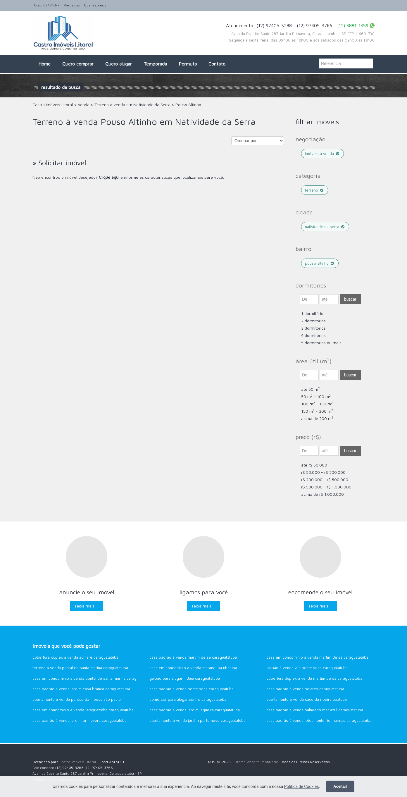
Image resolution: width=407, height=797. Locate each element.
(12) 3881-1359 (352, 25)
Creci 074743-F (47, 5)
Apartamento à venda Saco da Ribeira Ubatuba (306, 699)
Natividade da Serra (325, 226)
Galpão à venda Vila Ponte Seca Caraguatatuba (307, 667)
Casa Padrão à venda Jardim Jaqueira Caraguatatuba (194, 710)
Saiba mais (84, 605)
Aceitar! (340, 786)
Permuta (188, 63)
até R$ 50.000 (314, 464)
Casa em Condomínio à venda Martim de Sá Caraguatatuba (317, 657)
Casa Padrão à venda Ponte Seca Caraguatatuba (191, 688)
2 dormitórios (313, 320)
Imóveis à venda (322, 153)
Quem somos (95, 5)
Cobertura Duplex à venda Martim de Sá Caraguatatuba (314, 678)
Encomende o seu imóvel (320, 592)
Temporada (155, 63)
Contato (216, 63)
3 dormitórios (313, 328)
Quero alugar (118, 63)
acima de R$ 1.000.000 (322, 494)
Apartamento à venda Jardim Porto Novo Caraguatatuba (197, 720)
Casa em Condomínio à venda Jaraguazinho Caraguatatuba (83, 710)
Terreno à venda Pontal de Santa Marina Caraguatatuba (80, 667)
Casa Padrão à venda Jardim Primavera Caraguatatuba (79, 720)
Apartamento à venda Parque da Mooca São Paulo (76, 699)
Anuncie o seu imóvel (86, 592)
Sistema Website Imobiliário (255, 762)
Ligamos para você (204, 592)
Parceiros (72, 5)
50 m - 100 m (316, 396)
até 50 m (310, 389)
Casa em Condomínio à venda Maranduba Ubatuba (193, 667)
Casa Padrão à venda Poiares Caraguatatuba (305, 688)
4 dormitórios (313, 335)
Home (44, 63)
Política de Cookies (301, 786)
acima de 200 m (317, 418)
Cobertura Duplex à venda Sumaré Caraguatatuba (75, 657)
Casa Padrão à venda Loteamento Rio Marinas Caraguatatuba (318, 720)
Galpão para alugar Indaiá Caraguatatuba (184, 678)
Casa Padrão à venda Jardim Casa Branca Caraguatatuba (81, 688)
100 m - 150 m (317, 403)
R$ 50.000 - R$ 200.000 (323, 472)
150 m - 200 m (317, 411)
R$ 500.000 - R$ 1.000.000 (326, 486)
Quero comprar (78, 63)
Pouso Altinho (320, 263)
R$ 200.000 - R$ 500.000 (324, 479)
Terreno (314, 190)
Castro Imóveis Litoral (77, 762)
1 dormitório (312, 313)
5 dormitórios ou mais (321, 342)
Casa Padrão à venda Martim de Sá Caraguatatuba (193, 657)
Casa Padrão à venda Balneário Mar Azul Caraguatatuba (314, 710)
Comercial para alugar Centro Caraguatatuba (187, 699)
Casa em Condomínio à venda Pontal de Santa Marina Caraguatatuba (91, 678)
